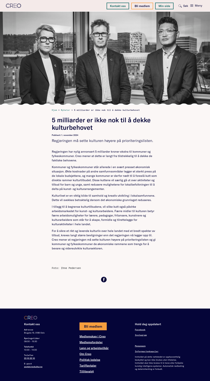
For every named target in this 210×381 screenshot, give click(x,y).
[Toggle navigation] (196, 5)
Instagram (141, 335)
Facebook (140, 329)
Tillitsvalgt (86, 371)
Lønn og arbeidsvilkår (94, 348)
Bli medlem (142, 6)
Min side (164, 6)
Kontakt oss (118, 6)
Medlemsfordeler (91, 342)
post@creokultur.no (33, 366)
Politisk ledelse (89, 359)
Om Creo (85, 354)
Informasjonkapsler (147, 351)
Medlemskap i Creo (92, 336)
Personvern (140, 346)
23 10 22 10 (29, 358)
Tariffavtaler (87, 365)
